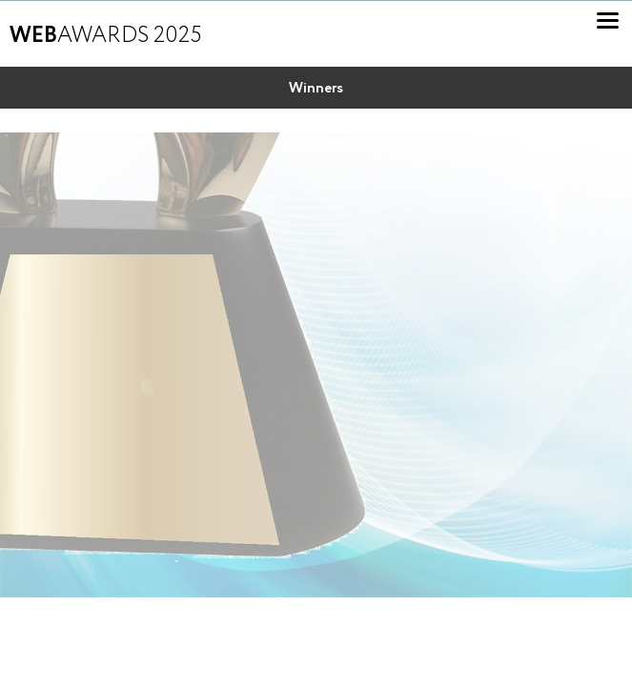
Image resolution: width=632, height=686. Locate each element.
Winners (316, 88)
